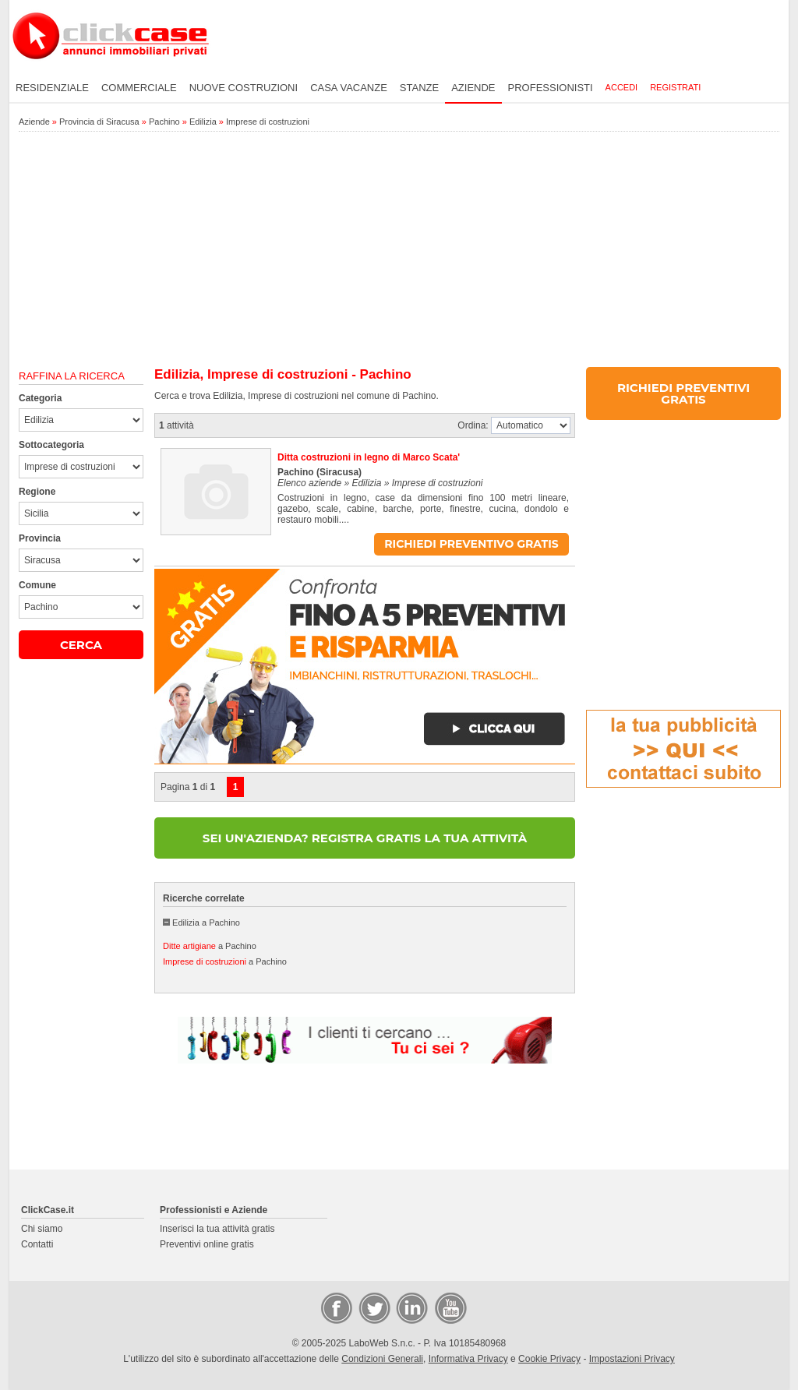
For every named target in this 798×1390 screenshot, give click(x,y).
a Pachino (209, 946)
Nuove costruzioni (243, 87)
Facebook (336, 1307)
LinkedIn (411, 1307)
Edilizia (203, 121)
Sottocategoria (51, 444)
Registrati (675, 87)
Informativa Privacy (468, 1358)
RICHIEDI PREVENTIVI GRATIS (683, 393)
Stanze (419, 87)
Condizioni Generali (382, 1358)
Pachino (164, 121)
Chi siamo (41, 1228)
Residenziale (52, 87)
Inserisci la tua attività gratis (217, 1228)
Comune (37, 585)
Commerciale (139, 87)
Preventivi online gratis (207, 1244)
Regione (37, 491)
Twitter (373, 1307)
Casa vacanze (348, 87)
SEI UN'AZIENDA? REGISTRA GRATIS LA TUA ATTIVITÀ (365, 838)
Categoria (40, 398)
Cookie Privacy (549, 1358)
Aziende (473, 87)
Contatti (37, 1244)
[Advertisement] (399, 250)
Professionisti (550, 87)
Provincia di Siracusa (99, 121)
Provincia (40, 538)
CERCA (81, 644)
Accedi (622, 87)
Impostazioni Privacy (632, 1358)
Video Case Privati (450, 1307)
